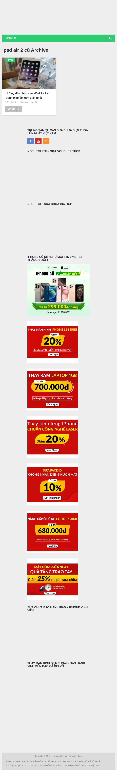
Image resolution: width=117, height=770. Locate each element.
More (14, 109)
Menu (9, 38)
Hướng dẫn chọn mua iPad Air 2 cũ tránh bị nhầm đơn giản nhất (28, 95)
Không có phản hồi (28, 102)
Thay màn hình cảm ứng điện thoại (67, 756)
